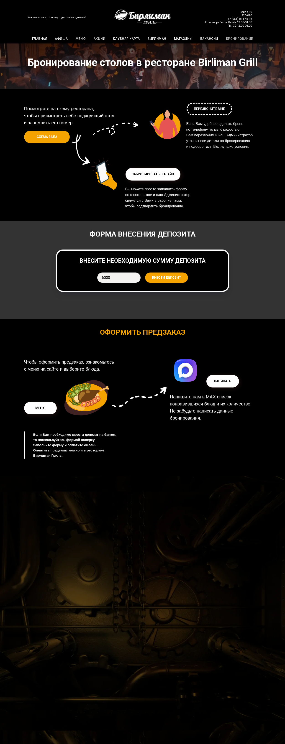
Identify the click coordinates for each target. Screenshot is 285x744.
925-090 (246, 15)
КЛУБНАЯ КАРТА (126, 39)
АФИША (61, 39)
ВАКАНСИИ (209, 39)
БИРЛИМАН (157, 39)
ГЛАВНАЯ (39, 39)
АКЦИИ (99, 39)
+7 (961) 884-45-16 (240, 19)
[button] (153, 174)
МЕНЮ (81, 39)
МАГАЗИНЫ (183, 39)
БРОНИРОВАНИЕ (239, 39)
